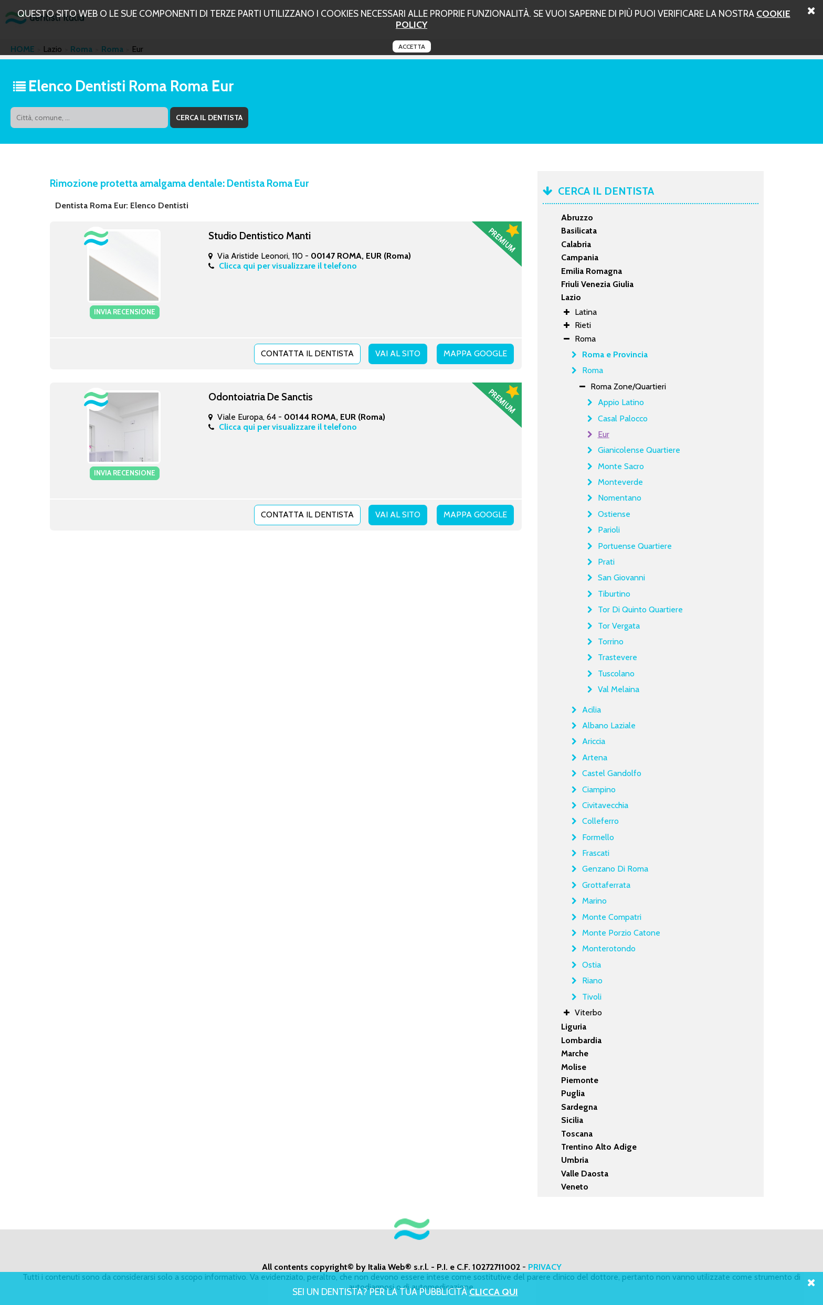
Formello (598, 837)
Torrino (611, 641)
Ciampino (599, 789)
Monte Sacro (621, 466)
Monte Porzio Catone (621, 933)
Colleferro (600, 821)
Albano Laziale (609, 725)
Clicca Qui (493, 1291)
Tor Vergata (619, 626)
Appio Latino (621, 402)
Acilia (591, 710)
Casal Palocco (623, 418)
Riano (592, 980)
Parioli (609, 530)
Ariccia (593, 741)
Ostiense (614, 514)
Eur (603, 434)
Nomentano (619, 498)
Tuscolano (616, 673)
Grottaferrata (606, 885)
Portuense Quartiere (635, 546)
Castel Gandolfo (611, 773)
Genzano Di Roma (615, 869)
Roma (592, 370)
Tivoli (592, 997)
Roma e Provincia (615, 354)
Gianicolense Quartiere (639, 450)
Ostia (591, 965)
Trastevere (617, 657)
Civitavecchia (605, 805)
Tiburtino (614, 594)
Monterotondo (609, 948)
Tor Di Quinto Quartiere (640, 609)
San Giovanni (621, 577)
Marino (594, 901)
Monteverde (620, 482)
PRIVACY (545, 1267)
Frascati (595, 853)
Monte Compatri (611, 917)
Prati (606, 562)
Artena (594, 757)
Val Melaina (618, 689)
